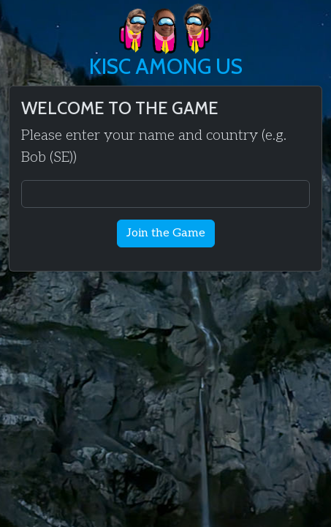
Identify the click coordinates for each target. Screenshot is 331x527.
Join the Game (165, 233)
